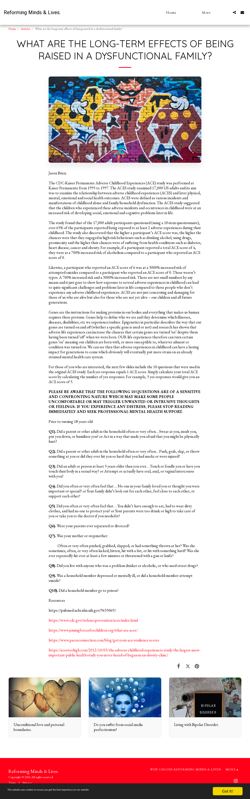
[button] (234, 12)
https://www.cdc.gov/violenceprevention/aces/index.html (93, 620)
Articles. (26, 29)
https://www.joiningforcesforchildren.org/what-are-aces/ (93, 630)
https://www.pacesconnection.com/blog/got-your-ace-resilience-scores (104, 640)
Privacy (27, 783)
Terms (12, 783)
